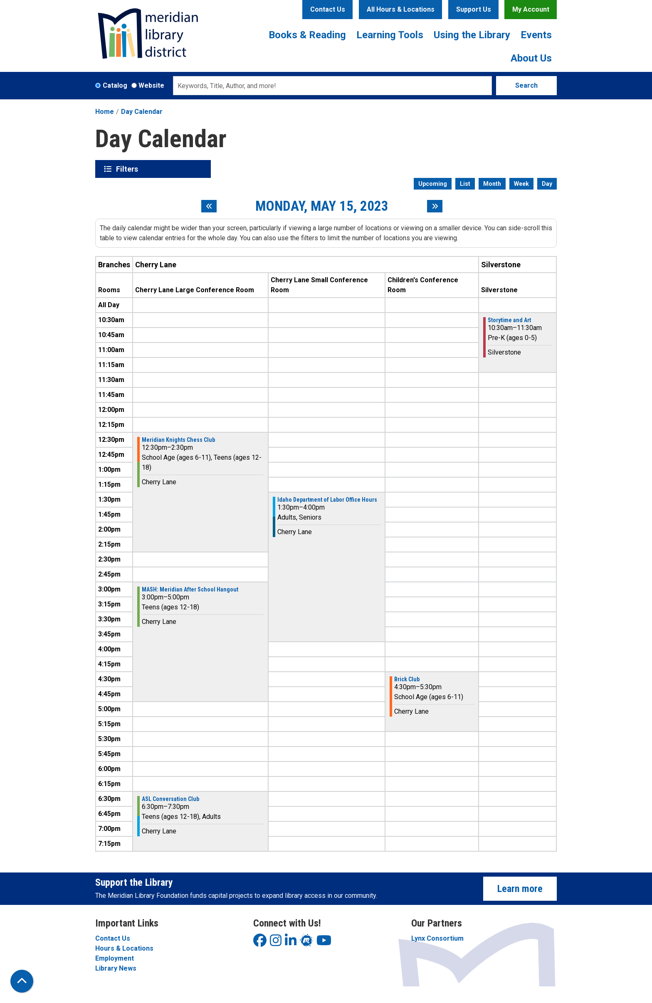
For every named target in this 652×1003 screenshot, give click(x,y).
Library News (115, 968)
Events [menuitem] (536, 35)
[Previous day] (209, 206)
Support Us (473, 9)
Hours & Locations (124, 948)
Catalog (115, 85)
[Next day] (434, 206)
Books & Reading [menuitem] (307, 35)
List (465, 183)
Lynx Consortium (437, 938)
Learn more (520, 889)
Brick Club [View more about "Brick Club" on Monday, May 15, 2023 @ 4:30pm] (407, 679)
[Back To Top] (21, 981)
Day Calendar (142, 112)
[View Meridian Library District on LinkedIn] (290, 943)
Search (526, 85)
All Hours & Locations (401, 9)
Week (521, 183)
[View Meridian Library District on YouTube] (323, 943)
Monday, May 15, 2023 (321, 206)
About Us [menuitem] (531, 58)
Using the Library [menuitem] (472, 35)
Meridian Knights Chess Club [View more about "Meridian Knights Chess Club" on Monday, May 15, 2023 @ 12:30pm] (178, 440)
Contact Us (327, 9)
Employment (114, 958)
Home (104, 112)
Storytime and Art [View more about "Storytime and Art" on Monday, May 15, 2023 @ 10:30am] (509, 320)
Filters (128, 168)
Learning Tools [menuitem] (389, 35)
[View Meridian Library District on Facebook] (260, 943)
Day (547, 183)
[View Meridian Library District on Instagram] (276, 943)
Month (492, 183)
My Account (530, 9)
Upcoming (432, 183)
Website (151, 85)
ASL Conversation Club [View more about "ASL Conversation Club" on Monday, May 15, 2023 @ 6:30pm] (170, 799)
